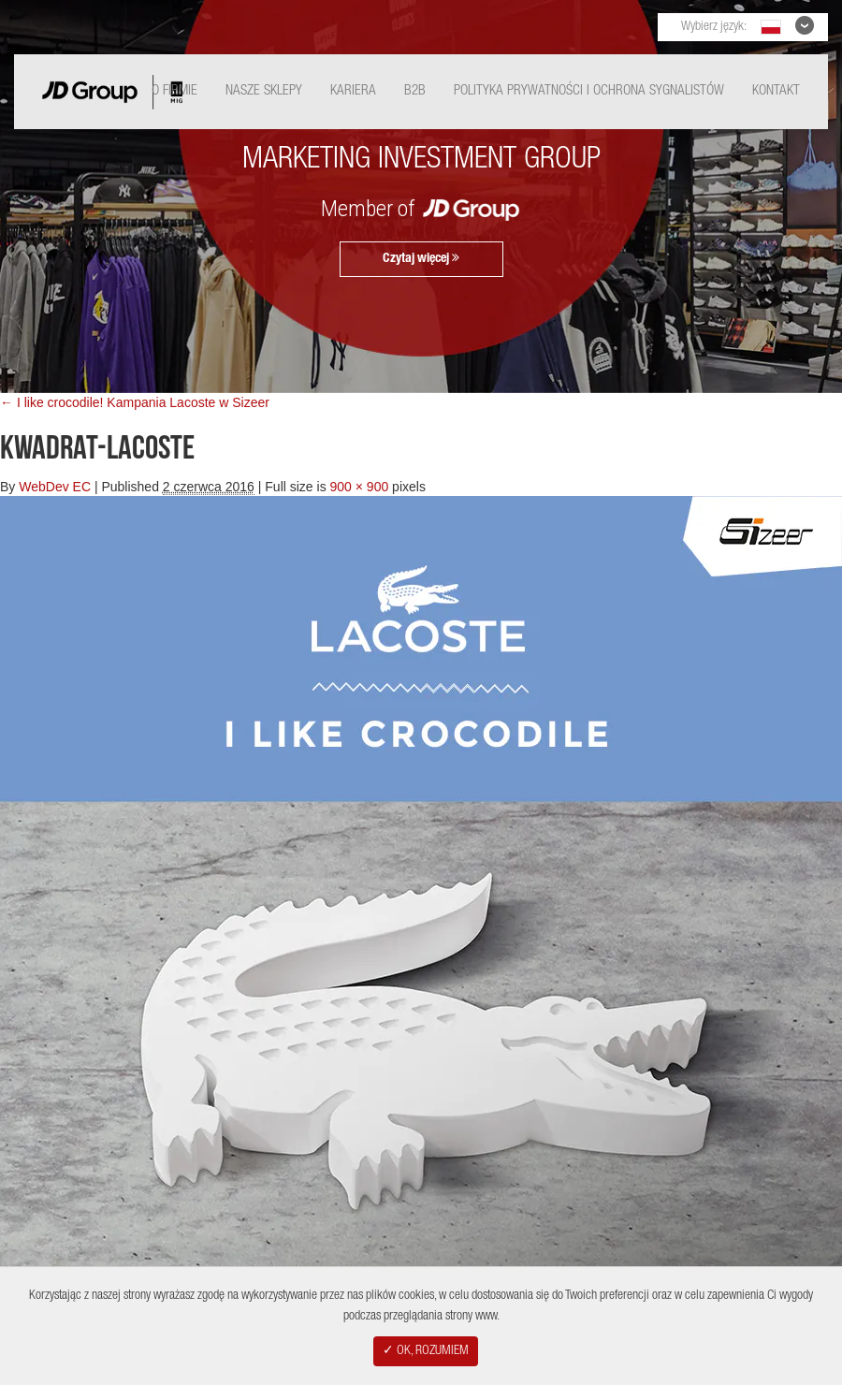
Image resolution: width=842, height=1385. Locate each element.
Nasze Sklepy (263, 91)
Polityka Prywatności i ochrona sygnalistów (589, 91)
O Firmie (174, 91)
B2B (415, 91)
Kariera (353, 91)
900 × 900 (359, 486)
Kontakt (776, 91)
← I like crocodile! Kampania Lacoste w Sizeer (134, 402)
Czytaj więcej (421, 258)
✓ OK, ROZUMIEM (426, 1351)
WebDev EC (55, 486)
